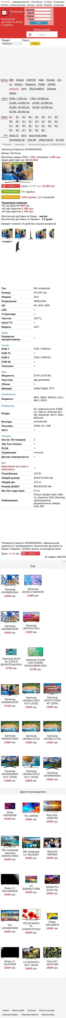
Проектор (5, 5)
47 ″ (11, 125)
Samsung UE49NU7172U (31, 737)
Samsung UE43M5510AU (10, 591)
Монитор (30, 5)
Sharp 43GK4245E (10, 814)
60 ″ (43, 130)
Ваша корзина (42, 29)
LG (10, 84)
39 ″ (11, 121)
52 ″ (43, 125)
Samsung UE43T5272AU (31, 627)
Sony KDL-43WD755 (52, 816)
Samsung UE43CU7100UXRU (33, 590)
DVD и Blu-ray (37, 2)
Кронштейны (59, 5)
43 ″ (37, 121)
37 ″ (50, 117)
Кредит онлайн (18, 1010)
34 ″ (30, 117)
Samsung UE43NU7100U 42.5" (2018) (31, 700)
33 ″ (24, 117)
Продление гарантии (29, 1014)
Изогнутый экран (38, 135)
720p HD (31, 139)
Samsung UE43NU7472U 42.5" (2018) (31, 774)
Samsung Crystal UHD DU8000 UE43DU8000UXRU (35, 662)
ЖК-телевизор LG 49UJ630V (31, 853)
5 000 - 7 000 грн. (18, 98)
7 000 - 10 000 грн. (39, 98)
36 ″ (43, 117)
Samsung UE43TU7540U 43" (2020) (52, 700)
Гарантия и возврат (10, 1014)
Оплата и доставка (46, 1010)
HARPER (31, 80)
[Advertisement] (33, 62)
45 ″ (50, 121)
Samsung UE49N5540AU (52, 774)
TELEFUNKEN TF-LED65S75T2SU (31, 926)
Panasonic (30, 84)
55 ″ (11, 130)
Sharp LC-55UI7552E (10, 963)
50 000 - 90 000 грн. (19, 111)
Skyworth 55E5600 (52, 853)
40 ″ (18, 121)
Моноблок (48, 5)
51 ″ (37, 125)
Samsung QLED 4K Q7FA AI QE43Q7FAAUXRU (11, 661)
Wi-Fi (24, 135)
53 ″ (50, 125)
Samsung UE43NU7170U (52, 737)
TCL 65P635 (31, 815)
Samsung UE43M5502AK (9, 627)
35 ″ (37, 117)
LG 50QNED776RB (31, 887)
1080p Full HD (46, 139)
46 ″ (56, 121)
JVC (59, 80)
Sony (23, 88)
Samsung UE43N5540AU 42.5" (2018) (9, 774)
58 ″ (30, 130)
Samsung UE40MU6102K (10, 701)
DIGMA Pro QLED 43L (52, 888)
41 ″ (24, 121)
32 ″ (18, 117)
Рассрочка (31, 1010)
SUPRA (51, 84)
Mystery (19, 84)
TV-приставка (58, 2)
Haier (41, 80)
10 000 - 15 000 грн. (19, 102)
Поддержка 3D (17, 139)
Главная (5, 1010)
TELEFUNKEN (36, 88)
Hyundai (50, 80)
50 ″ (30, 125)
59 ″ (37, 130)
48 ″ (18, 125)
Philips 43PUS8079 (52, 923)
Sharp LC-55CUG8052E (10, 889)
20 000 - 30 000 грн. (19, 107)
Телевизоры (6, 2)
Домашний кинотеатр (21, 2)
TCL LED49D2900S (10, 927)
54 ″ (56, 125)
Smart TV (14, 135)
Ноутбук (39, 5)
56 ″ (18, 130)
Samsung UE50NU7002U (9, 737)
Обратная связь (47, 1014)
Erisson (20, 80)
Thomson (51, 88)
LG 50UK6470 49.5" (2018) (31, 963)
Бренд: (4, 80)
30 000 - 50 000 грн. (42, 107)
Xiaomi (12, 93)
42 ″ (30, 121)
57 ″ (24, 130)
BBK (11, 80)
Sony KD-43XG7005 (52, 963)
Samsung (14, 88)
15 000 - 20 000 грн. (42, 102)
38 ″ (56, 117)
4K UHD (60, 139)
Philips (41, 84)
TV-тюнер (48, 2)
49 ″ (24, 125)
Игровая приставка (18, 5)
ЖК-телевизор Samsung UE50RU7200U (9, 853)
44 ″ (43, 121)
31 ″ (11, 117)
